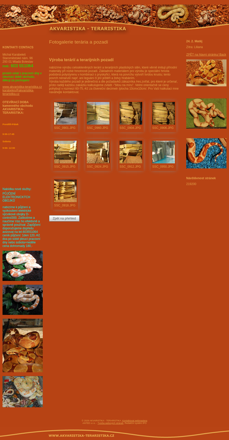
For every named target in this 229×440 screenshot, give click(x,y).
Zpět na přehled (64, 218)
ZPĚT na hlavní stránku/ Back (206, 54)
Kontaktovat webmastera (134, 420)
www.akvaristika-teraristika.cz (22, 87)
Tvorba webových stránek (111, 423)
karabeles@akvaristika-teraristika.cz (18, 92)
